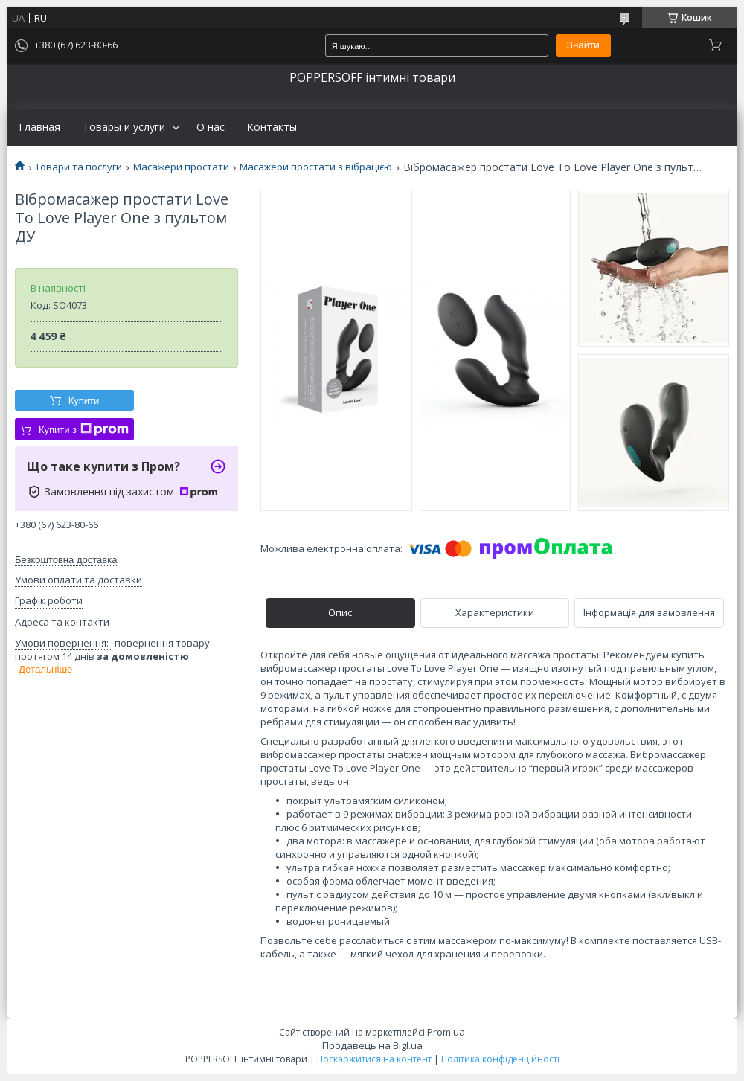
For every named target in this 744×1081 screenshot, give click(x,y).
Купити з (84, 429)
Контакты (272, 127)
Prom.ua (446, 1032)
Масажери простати (181, 167)
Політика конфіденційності (500, 1059)
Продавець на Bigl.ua (372, 1045)
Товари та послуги (78, 167)
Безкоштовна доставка (66, 559)
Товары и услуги (124, 127)
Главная (39, 127)
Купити (84, 400)
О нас (210, 127)
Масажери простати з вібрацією (316, 167)
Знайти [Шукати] (583, 45)
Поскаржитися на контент (374, 1059)
